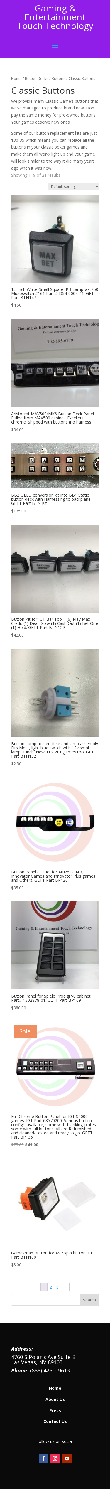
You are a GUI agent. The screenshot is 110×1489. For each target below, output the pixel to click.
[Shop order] (73, 186)
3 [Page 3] (57, 1287)
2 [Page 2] (51, 1287)
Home (16, 78)
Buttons (58, 78)
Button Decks (36, 78)
